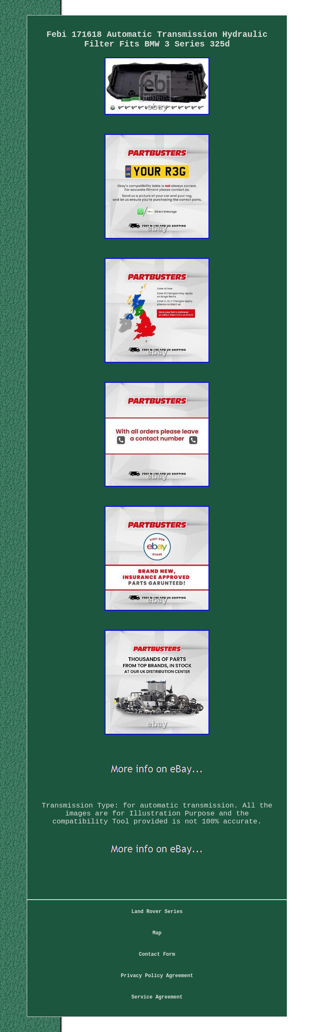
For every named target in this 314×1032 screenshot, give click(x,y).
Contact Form (157, 954)
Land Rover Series (157, 912)
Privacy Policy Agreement (157, 976)
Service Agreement (157, 997)
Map (157, 933)
